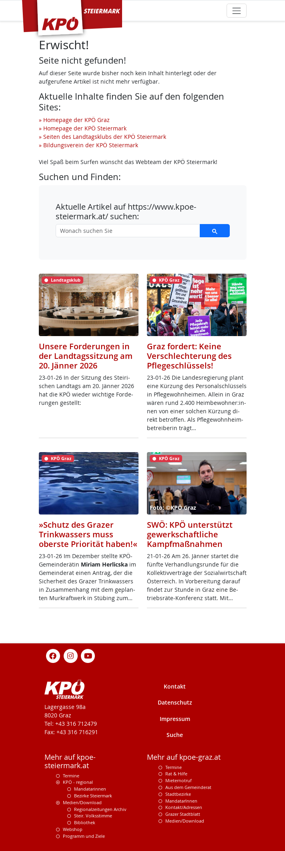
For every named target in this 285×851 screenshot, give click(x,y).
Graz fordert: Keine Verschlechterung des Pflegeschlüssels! (189, 356)
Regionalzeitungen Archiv (100, 809)
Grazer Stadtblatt (182, 814)
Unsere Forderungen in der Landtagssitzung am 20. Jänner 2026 (85, 356)
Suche (175, 735)
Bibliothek (84, 822)
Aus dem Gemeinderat (188, 787)
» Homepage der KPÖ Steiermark (82, 128)
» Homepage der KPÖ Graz (74, 120)
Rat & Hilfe (176, 774)
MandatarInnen (181, 801)
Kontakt (175, 686)
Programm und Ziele (84, 836)
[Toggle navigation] (236, 11)
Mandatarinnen (90, 789)
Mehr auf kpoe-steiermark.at (70, 761)
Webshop (72, 829)
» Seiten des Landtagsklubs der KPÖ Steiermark (102, 136)
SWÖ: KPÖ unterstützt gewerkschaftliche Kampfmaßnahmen (190, 534)
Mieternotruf (178, 780)
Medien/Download (82, 802)
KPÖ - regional (78, 782)
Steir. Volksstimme (93, 816)
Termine (71, 776)
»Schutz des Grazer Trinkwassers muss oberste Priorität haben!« (88, 534)
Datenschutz (175, 702)
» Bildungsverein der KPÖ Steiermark (88, 145)
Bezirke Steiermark (93, 796)
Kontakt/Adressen (183, 807)
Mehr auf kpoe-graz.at (184, 757)
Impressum (175, 719)
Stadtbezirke (178, 794)
